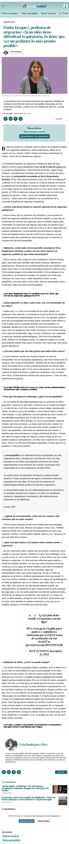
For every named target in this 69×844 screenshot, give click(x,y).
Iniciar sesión (43, 821)
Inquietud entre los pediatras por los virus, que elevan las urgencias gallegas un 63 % (31, 294)
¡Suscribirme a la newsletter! (34, 136)
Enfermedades (10, 14)
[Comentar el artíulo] (59, 118)
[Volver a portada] (34, 6)
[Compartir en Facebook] (15, 119)
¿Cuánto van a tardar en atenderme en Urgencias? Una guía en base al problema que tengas (33, 725)
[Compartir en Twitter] (20, 119)
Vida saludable (29, 14)
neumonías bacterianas (32, 359)
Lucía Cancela (7, 802)
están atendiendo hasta (40, 167)
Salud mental (48, 14)
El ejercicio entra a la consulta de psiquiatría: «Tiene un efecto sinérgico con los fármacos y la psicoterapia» (28, 798)
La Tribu (63, 14)
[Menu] (3, 6)
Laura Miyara (7, 793)
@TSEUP (50, 635)
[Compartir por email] (11, 119)
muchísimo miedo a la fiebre (34, 667)
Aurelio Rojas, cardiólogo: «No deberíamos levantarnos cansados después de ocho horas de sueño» (25, 788)
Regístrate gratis (27, 821)
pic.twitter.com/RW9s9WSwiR (44, 645)
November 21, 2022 (51, 652)
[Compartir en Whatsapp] (6, 119)
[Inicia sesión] (65, 6)
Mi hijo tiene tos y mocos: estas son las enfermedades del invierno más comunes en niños (34, 388)
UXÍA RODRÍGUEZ (16, 52)
